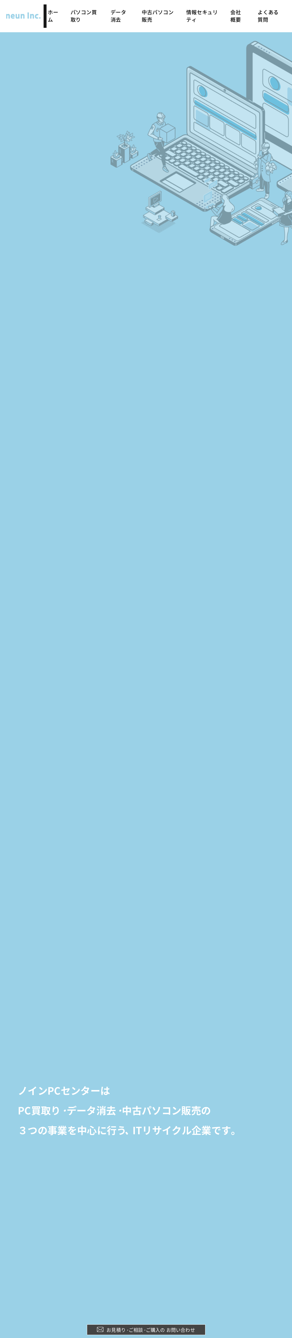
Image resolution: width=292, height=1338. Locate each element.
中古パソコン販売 (159, 11)
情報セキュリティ (203, 11)
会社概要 (237, 11)
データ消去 (121, 11)
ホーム (55, 11)
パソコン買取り (86, 11)
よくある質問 (268, 11)
